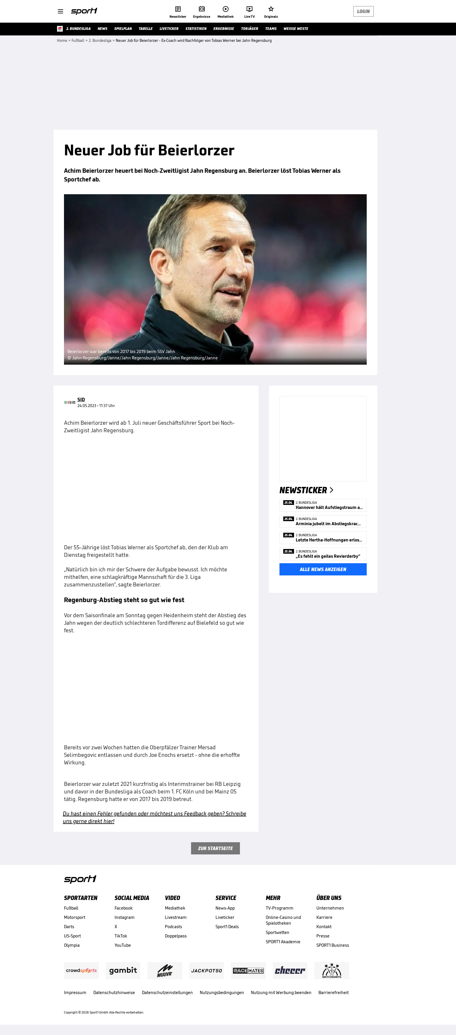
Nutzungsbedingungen (222, 992)
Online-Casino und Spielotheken (283, 920)
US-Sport (72, 936)
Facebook (124, 908)
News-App (225, 908)
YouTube (123, 945)
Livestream (176, 917)
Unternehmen (330, 908)
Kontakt (324, 926)
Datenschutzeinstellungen (167, 992)
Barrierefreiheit (333, 992)
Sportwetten (277, 932)
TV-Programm (279, 908)
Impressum (75, 992)
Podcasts (173, 926)
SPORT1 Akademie (283, 941)
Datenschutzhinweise (114, 992)
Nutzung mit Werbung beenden (281, 992)
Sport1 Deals (227, 926)
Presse (322, 936)
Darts (69, 926)
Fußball (71, 908)
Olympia (72, 945)
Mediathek (175, 908)
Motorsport (74, 917)
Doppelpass (176, 936)
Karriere (324, 917)
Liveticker (224, 917)
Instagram (125, 917)
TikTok (121, 936)
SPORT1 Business (332, 945)
